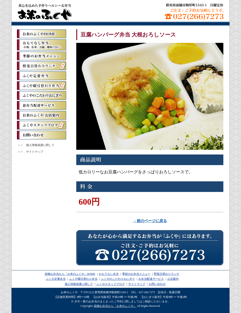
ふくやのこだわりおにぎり (41, 95)
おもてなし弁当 (109, 274)
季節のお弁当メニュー (41, 56)
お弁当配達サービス (41, 105)
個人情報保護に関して (40, 145)
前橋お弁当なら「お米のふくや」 (45, 12)
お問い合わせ (41, 135)
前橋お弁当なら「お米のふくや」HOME (70, 274)
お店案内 (173, 278)
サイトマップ (34, 151)
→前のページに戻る (150, 221)
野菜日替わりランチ (41, 65)
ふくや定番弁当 (41, 75)
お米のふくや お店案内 (41, 115)
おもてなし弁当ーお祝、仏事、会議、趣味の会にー (41, 44)
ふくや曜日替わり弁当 (41, 85)
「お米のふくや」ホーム (41, 33)
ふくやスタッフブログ (41, 125)
